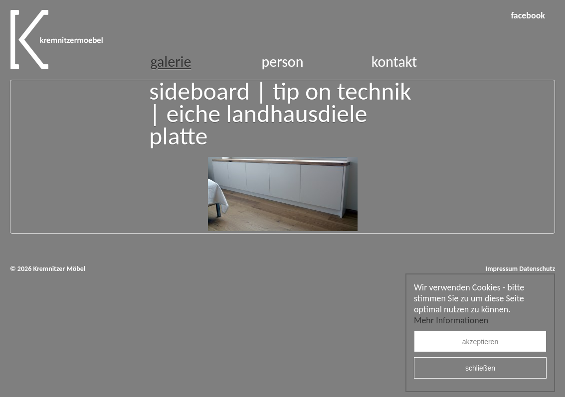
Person (283, 61)
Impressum (501, 269)
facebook (528, 15)
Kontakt (394, 61)
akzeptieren (480, 342)
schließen (480, 368)
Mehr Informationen (451, 320)
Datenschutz (537, 269)
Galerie (170, 61)
